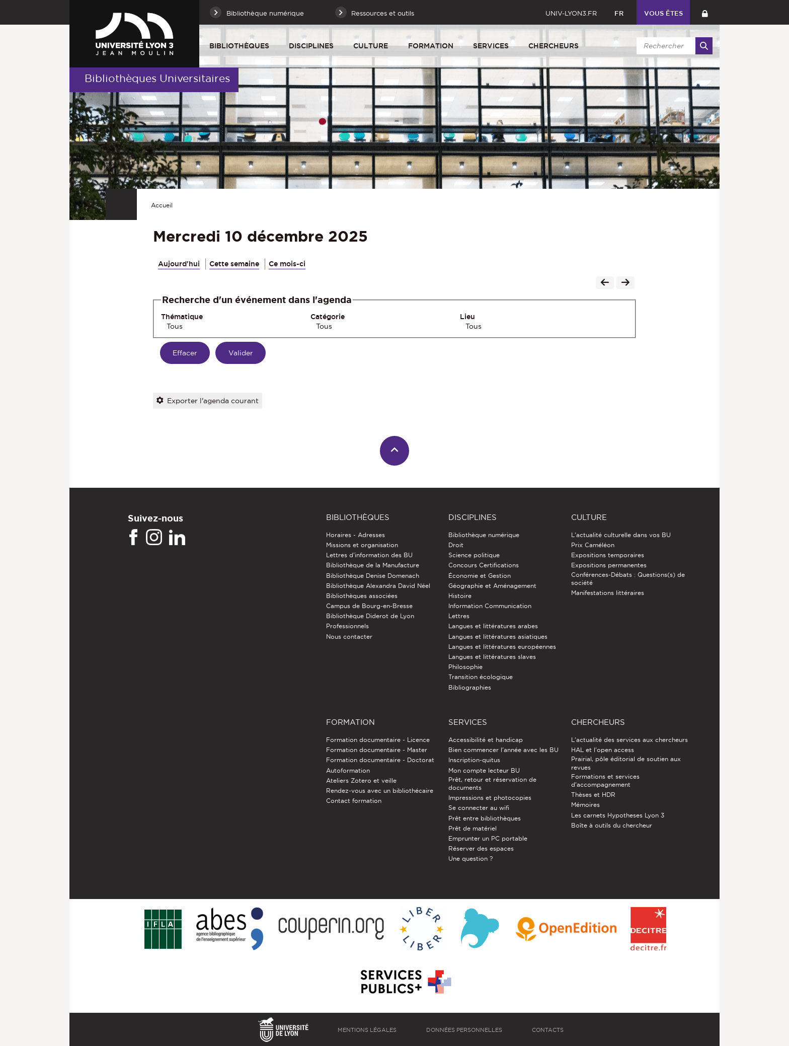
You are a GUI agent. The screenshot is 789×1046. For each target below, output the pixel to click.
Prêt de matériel (472, 828)
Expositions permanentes (609, 565)
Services (491, 46)
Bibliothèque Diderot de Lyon (370, 616)
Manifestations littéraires (607, 592)
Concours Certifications (483, 565)
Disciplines (311, 46)
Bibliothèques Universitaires (157, 78)
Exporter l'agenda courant (207, 401)
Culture (370, 46)
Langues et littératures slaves (492, 656)
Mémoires (585, 804)
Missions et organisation (362, 545)
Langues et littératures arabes (493, 626)
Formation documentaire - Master (376, 749)
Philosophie (465, 666)
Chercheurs (553, 46)
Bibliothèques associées (362, 595)
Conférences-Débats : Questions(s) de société (628, 578)
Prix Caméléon (592, 545)
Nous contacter (349, 636)
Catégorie (327, 317)
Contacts (548, 1030)
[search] (673, 45)
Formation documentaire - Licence (378, 739)
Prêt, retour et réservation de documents (492, 783)
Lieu (467, 317)
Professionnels (347, 626)
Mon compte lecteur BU (484, 770)
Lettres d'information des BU (369, 555)
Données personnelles (464, 1030)
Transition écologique (480, 677)
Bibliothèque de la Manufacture (372, 565)
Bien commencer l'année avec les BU (503, 749)
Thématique (182, 317)
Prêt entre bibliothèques (484, 818)
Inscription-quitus (474, 760)
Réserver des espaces (481, 848)
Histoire (459, 595)
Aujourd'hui (179, 264)
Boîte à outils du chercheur (611, 825)
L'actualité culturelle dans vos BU (621, 535)
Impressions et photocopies (489, 797)
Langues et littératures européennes (502, 646)
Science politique (474, 555)
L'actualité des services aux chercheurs (629, 739)
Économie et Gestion (479, 575)
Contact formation (353, 800)
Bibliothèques (239, 46)
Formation (430, 46)
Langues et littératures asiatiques (497, 636)
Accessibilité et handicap (485, 739)
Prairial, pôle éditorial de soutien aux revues (626, 763)
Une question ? (470, 858)
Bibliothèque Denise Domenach (372, 575)
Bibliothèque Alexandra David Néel (378, 585)
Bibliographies (469, 687)
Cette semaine (234, 264)
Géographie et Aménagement (492, 585)
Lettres (458, 616)
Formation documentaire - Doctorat (380, 760)
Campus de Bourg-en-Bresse (369, 606)
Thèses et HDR (593, 794)
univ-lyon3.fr (571, 13)
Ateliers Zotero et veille (361, 780)
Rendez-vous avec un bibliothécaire (379, 790)
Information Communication (489, 606)
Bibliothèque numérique (483, 535)
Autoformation (348, 770)
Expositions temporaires (607, 555)
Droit (455, 545)
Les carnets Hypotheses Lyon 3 (617, 815)
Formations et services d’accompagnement (605, 780)
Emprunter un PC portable (487, 838)
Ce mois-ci (287, 264)
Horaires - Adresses (355, 535)
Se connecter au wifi (478, 807)
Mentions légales (367, 1030)
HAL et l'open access (602, 749)
